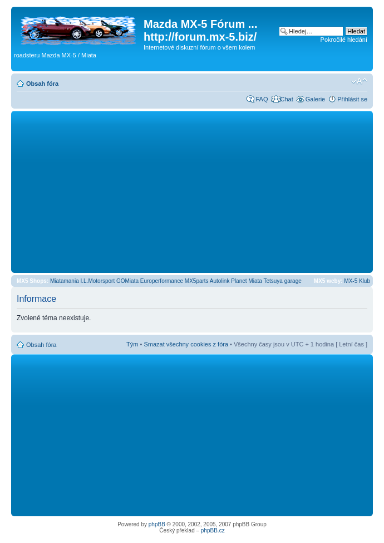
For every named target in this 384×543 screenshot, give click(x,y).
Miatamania (64, 281)
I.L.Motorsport (98, 281)
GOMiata (127, 281)
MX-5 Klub (357, 281)
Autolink (220, 281)
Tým (132, 344)
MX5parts (197, 281)
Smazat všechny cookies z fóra (186, 344)
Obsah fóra (42, 83)
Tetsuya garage (282, 281)
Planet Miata (246, 281)
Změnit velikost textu (359, 81)
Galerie (315, 99)
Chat (286, 99)
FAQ (261, 99)
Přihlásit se (352, 99)
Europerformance (161, 281)
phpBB (157, 524)
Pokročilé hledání (344, 39)
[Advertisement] (192, 192)
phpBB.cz (213, 530)
